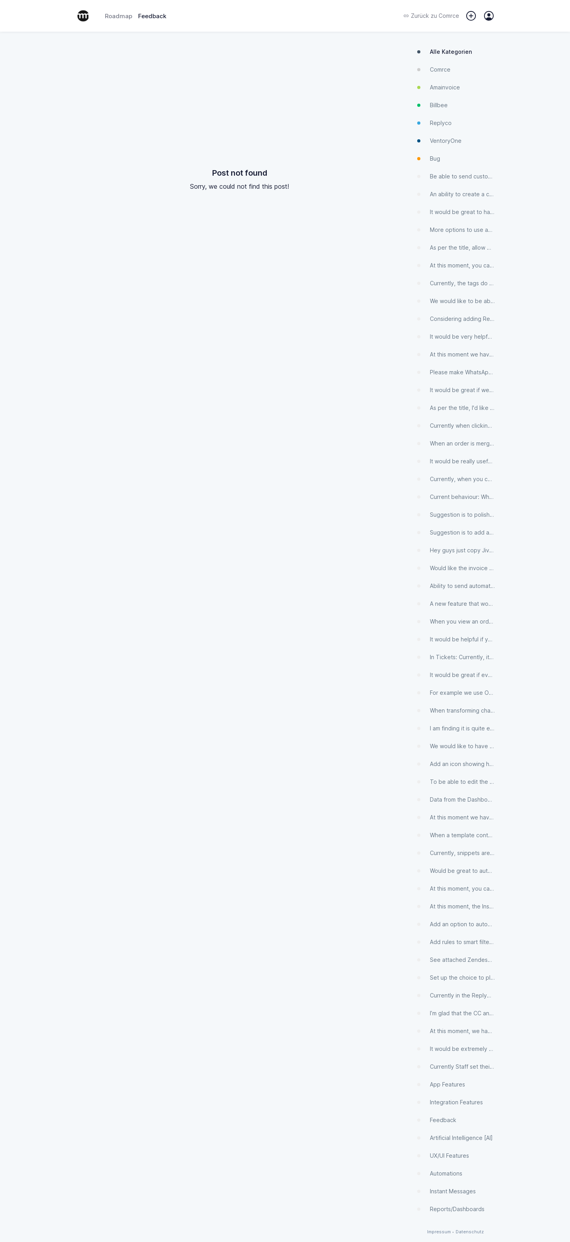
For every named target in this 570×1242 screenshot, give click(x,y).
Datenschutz (470, 1232)
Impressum (439, 1232)
